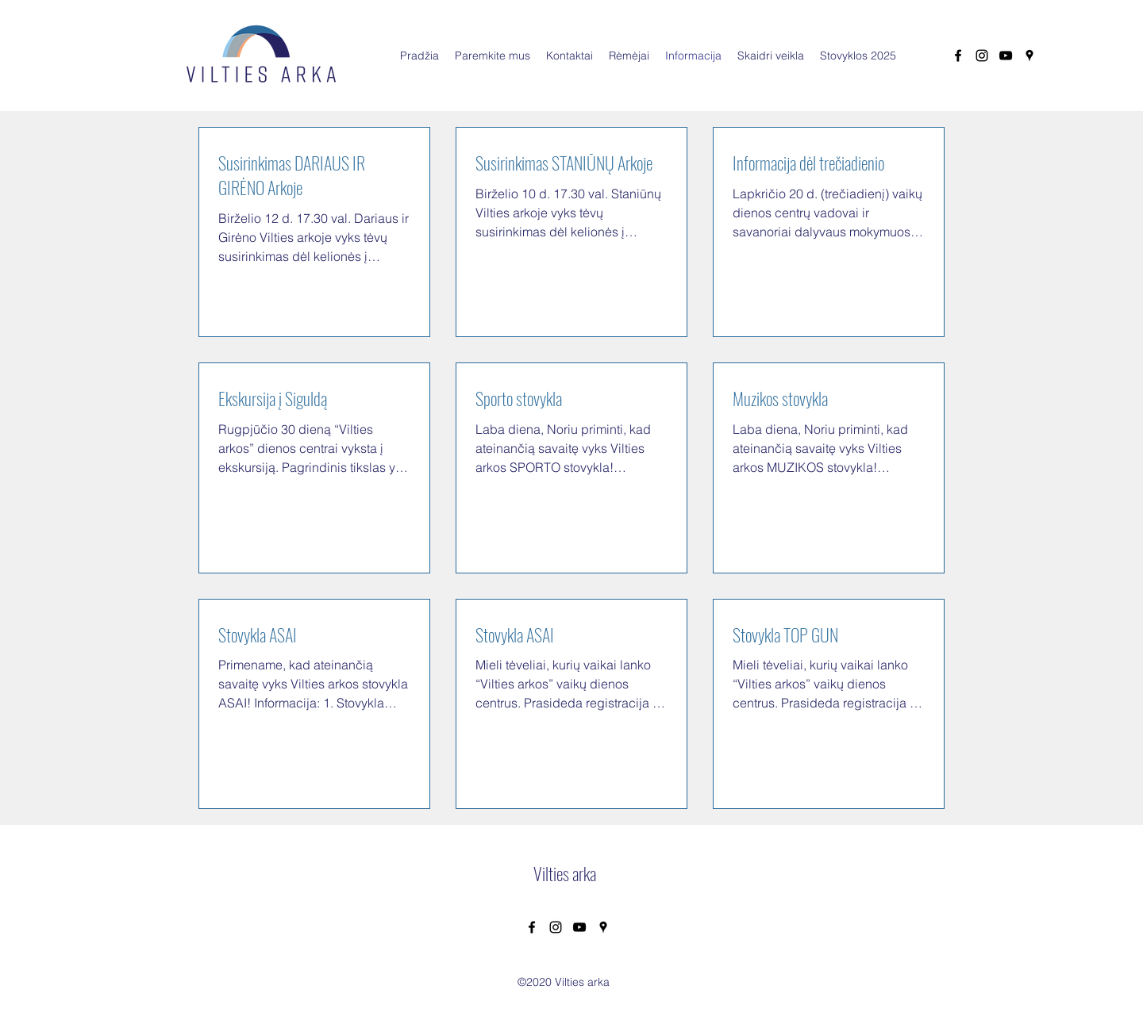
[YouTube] (1006, 55)
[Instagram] (982, 55)
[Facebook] (958, 55)
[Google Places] (1029, 55)
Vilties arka (564, 873)
